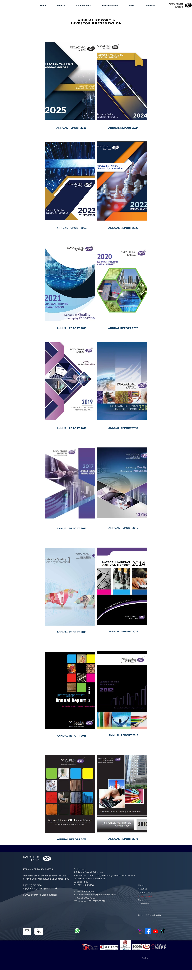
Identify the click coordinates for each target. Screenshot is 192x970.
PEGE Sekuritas (145, 892)
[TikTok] (163, 931)
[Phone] (38, 931)
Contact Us (143, 904)
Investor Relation (146, 896)
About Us (142, 889)
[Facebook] (148, 931)
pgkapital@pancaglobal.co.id (41, 888)
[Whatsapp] (77, 931)
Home (141, 885)
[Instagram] (140, 931)
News (140, 900)
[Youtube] (155, 931)
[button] (61, 5)
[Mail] (27, 931)
